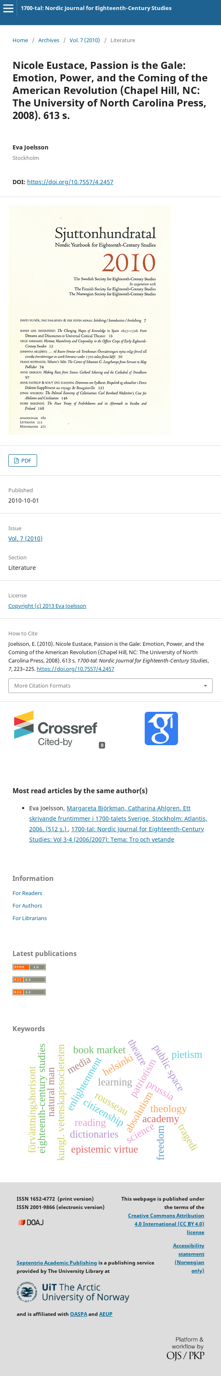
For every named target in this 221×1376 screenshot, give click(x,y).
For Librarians (30, 918)
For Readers (27, 893)
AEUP (106, 1314)
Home (20, 40)
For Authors (27, 905)
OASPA (78, 1314)
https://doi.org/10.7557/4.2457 (70, 182)
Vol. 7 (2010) (85, 40)
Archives (48, 40)
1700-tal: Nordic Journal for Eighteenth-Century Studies (96, 8)
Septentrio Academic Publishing (57, 1262)
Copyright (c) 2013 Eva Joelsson (47, 606)
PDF (25, 460)
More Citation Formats (42, 685)
